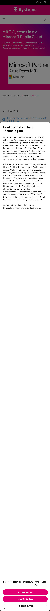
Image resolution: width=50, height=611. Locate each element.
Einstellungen (25, 605)
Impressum (28, 582)
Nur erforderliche (25, 599)
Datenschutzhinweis (12, 582)
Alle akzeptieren (25, 592)
